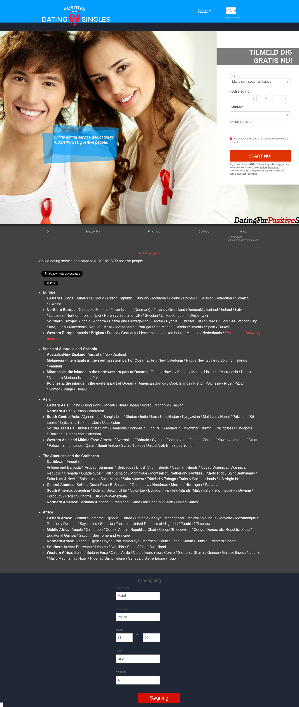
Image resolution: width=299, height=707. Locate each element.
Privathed (154, 231)
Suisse (52, 338)
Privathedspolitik (237, 170)
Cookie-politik (254, 170)
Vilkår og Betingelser (268, 167)
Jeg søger (123, 609)
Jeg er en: (237, 75)
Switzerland (234, 333)
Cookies (204, 231)
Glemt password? (233, 17)
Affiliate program (149, 253)
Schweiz (252, 333)
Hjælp (243, 231)
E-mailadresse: (241, 121)
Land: (120, 651)
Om (49, 231)
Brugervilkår (93, 231)
